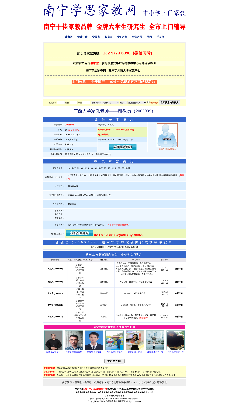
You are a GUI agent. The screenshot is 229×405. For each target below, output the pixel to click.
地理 (85, 375)
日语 (111, 375)
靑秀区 (60, 368)
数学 (59, 375)
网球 (107, 375)
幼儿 (173, 375)
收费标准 (99, 382)
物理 (67, 375)
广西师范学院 (70, 372)
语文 (63, 375)
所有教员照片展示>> (167, 149)
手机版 (160, 37)
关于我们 (67, 382)
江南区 (74, 368)
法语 (156, 375)
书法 (102, 375)
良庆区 (93, 368)
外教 (169, 375)
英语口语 (149, 375)
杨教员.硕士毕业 (53, 352)
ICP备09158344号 (119, 399)
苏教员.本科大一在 (175, 352)
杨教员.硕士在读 (94, 352)
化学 (72, 375)
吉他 (139, 375)
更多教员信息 (130, 254)
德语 (160, 375)
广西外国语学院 (107, 372)
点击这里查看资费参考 (118, 225)
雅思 (120, 375)
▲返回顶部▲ (133, 399)
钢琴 (94, 375)
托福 (115, 375)
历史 (81, 375)
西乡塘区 (67, 368)
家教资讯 (162, 382)
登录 (149, 37)
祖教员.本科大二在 (74, 352)
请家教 (69, 37)
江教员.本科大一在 (155, 352)
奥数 (135, 375)
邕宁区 (87, 368)
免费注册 (82, 37)
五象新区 (104, 368)
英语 (76, 375)
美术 (98, 375)
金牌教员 (137, 37)
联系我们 (150, 382)
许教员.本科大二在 (114, 352)
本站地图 (149, 392)
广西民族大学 (95, 372)
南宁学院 (156, 372)
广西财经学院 (146, 372)
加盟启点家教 (111, 401)
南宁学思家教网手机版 (119, 382)
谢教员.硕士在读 (135, 352)
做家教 (88, 382)
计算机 (125, 375)
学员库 (96, 37)
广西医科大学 (83, 372)
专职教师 (122, 37)
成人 (165, 375)
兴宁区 (80, 368)
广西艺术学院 (134, 372)
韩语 (130, 375)
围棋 (143, 375)
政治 (89, 375)
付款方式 (138, 382)
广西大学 (61, 372)
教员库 (108, 37)
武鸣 (98, 368)
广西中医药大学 (121, 372)
